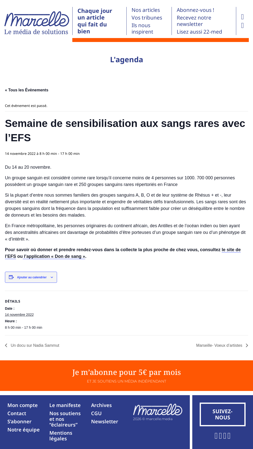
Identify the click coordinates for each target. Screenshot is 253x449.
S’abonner (19, 421)
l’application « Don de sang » (54, 256)
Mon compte (22, 405)
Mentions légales (60, 435)
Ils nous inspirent (142, 28)
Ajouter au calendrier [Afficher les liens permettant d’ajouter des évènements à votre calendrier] (32, 277)
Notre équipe (23, 429)
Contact (16, 413)
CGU (96, 413)
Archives (101, 405)
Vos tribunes (147, 17)
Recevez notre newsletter (194, 20)
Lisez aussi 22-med (199, 31)
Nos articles (146, 9)
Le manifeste (65, 405)
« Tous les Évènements (26, 90)
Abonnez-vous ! (195, 9)
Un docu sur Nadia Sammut (34, 345)
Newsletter (104, 421)
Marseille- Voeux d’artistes (219, 345)
